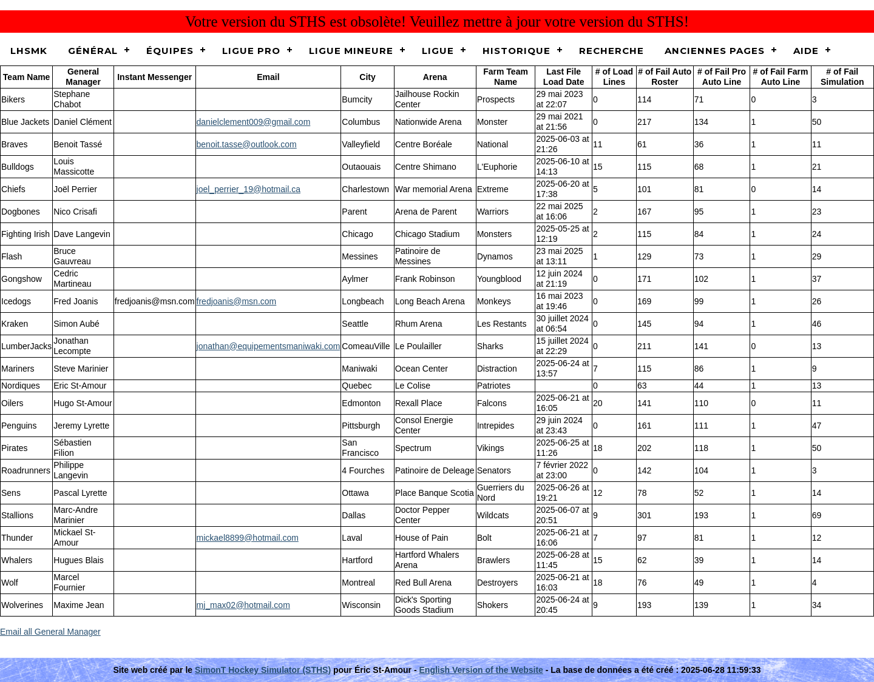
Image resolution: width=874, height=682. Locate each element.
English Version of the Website (481, 670)
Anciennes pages (715, 50)
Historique (516, 50)
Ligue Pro (251, 50)
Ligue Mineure (351, 50)
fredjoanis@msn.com (237, 301)
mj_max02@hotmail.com (243, 605)
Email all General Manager (50, 632)
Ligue (438, 50)
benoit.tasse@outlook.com (247, 144)
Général (93, 50)
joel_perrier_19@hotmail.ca (248, 189)
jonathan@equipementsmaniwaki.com (268, 346)
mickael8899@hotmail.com (248, 538)
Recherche (611, 50)
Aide (806, 50)
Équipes (170, 50)
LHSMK (28, 50)
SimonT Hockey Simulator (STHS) (263, 670)
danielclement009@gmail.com (254, 122)
